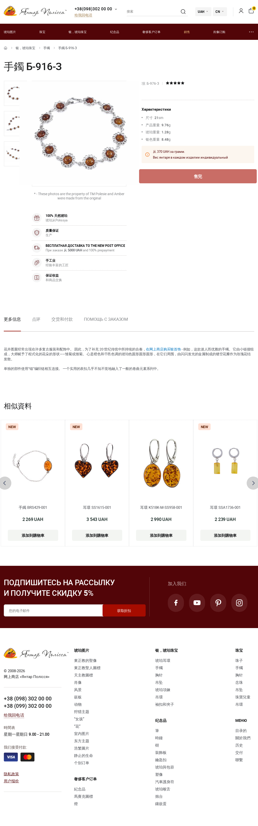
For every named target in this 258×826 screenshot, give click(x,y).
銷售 (187, 32)
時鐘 (159, 737)
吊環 (159, 696)
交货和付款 (62, 319)
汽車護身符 (164, 781)
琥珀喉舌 (162, 788)
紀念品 (79, 788)
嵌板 (78, 696)
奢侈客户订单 (151, 32)
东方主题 (81, 740)
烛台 (159, 796)
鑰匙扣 (161, 759)
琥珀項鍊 (162, 689)
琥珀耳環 (162, 660)
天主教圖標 (83, 674)
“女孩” (79, 718)
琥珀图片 (10, 32)
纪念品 (114, 32)
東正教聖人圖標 (87, 667)
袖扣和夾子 (164, 704)
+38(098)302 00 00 (93, 9)
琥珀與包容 (164, 767)
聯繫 (239, 759)
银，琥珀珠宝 (78, 32)
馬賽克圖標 (83, 796)
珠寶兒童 (242, 696)
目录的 (241, 730)
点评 (36, 319)
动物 (78, 704)
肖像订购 (219, 32)
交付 (239, 752)
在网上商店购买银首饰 (163, 349)
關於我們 (242, 737)
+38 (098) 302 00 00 (28, 698)
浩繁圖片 (81, 748)
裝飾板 (161, 752)
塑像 (159, 774)
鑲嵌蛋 (161, 803)
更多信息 (12, 319)
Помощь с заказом (106, 319)
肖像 (78, 682)
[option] (15, 93)
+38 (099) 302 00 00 (28, 705)
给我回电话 (83, 15)
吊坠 (159, 682)
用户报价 (11, 780)
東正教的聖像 (85, 660)
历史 (239, 745)
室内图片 (81, 733)
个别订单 (81, 762)
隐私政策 (11, 773)
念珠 (239, 682)
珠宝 (42, 32)
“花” (77, 726)
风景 (78, 689)
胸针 (159, 674)
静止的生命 (83, 755)
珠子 (239, 660)
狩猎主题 (81, 711)
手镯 (46, 48)
